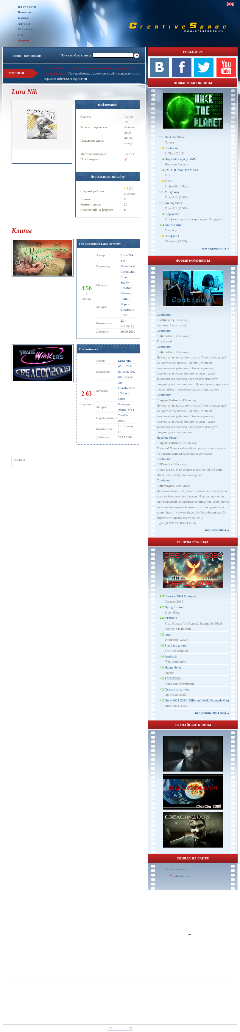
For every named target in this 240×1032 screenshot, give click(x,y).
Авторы (24, 23)
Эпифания (172, 236)
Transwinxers (88, 349)
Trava (168, 181)
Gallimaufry (166, 320)
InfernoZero (166, 336)
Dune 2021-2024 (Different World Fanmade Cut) (197, 700)
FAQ (21, 35)
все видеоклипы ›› (215, 248)
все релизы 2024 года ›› (212, 713)
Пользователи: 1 (177, 869)
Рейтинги (25, 29)
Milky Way (172, 192)
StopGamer (172, 214)
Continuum (172, 148)
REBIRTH (171, 618)
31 (119, 426)
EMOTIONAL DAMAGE (182, 170)
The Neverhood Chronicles (128, 266)
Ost (120, 382)
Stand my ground (176, 645)
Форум (23, 40)
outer (168, 634)
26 (125, 204)
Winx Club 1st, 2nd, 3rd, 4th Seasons (126, 371)
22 (122, 320)
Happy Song (173, 667)
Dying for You (174, 607)
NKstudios (165, 464)
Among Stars (173, 203)
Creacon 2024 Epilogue (180, 596)
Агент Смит (173, 225)
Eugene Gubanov (169, 400)
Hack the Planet (175, 137)
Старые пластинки (178, 689)
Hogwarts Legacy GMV (180, 159)
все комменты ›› (217, 530)
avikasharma (181, 876)
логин (17, 55)
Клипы (23, 18)
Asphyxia (171, 656)
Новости (24, 12)
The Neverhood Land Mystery (100, 243)
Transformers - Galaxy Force (126, 393)
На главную (27, 6)
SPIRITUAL (173, 678)
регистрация (32, 55)
